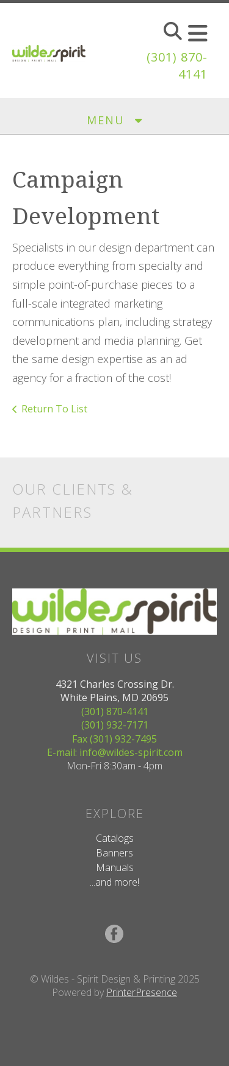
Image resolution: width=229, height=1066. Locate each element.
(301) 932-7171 (114, 725)
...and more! (114, 882)
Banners (114, 853)
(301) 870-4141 (114, 711)
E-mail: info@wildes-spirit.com (115, 752)
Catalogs (115, 838)
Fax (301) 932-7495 (114, 739)
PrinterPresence (141, 992)
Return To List (54, 408)
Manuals (115, 867)
